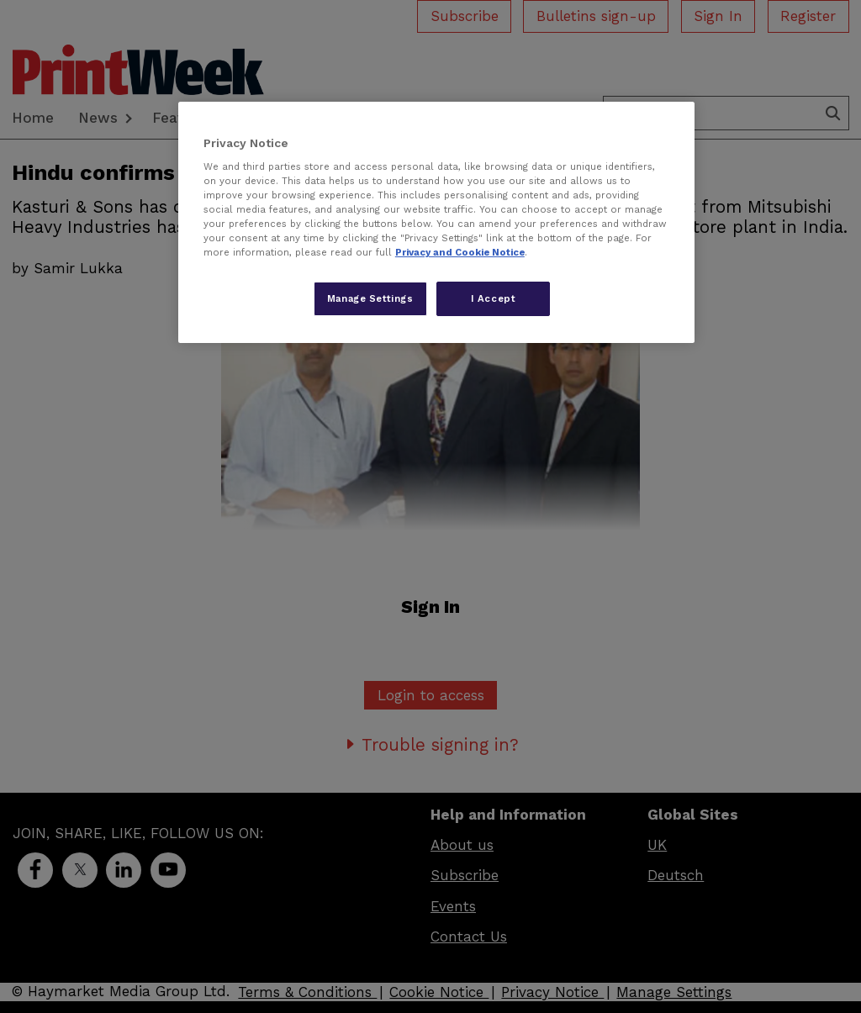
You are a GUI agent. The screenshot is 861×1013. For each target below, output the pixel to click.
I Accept (493, 298)
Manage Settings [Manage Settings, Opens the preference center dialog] (370, 298)
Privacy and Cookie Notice (460, 252)
